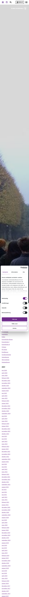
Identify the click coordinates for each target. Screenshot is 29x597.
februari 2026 (5, 378)
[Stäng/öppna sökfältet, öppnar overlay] (10, 2)
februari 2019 (5, 555)
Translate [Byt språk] (20, 2)
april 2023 (4, 441)
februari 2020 (5, 527)
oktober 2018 (5, 563)
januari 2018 (5, 583)
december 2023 (6, 428)
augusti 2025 (5, 390)
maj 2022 (4, 467)
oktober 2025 (5, 385)
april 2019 (4, 550)
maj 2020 (4, 520)
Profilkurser (5, 352)
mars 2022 (5, 472)
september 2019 (6, 540)
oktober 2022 (5, 456)
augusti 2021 (5, 487)
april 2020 (4, 522)
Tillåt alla (14, 319)
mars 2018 (5, 578)
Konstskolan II (6, 344)
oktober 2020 (5, 512)
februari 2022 (5, 474)
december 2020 (6, 507)
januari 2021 (5, 505)
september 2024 (6, 413)
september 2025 (6, 388)
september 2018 (6, 565)
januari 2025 (5, 403)
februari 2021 (5, 502)
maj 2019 (4, 548)
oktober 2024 (5, 411)
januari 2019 (5, 558)
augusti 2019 (5, 543)
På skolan (4, 349)
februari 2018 (5, 581)
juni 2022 (4, 464)
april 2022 (4, 469)
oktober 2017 (5, 591)
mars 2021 (5, 499)
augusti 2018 (5, 568)
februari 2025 (5, 401)
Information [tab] (14, 272)
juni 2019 (4, 545)
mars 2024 (5, 421)
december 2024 (6, 406)
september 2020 (6, 515)
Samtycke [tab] (5, 272)
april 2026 (4, 373)
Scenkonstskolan (6, 354)
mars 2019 (5, 553)
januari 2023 (5, 449)
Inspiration (5, 334)
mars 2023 (5, 444)
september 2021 (6, 484)
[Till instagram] (7, 2)
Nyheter (4, 347)
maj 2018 (4, 573)
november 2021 (6, 479)
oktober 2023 (5, 434)
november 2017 (6, 588)
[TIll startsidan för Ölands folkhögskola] (19, 8)
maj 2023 (4, 439)
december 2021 (6, 477)
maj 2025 (4, 393)
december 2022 (6, 451)
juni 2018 (4, 570)
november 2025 (6, 383)
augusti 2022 (5, 461)
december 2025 (6, 380)
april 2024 (4, 418)
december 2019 (6, 532)
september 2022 (6, 459)
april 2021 (4, 497)
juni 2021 (4, 492)
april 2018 (4, 576)
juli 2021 (4, 489)
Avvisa (14, 328)
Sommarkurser (6, 362)
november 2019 (6, 535)
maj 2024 (4, 416)
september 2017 (6, 593)
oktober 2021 (5, 482)
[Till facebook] (3, 2)
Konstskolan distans (7, 339)
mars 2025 (5, 398)
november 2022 (6, 454)
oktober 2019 (5, 537)
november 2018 (6, 560)
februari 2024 (5, 423)
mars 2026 (5, 375)
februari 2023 (5, 446)
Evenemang (5, 332)
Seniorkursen (5, 357)
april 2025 (4, 395)
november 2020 (6, 510)
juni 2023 (4, 436)
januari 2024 (5, 426)
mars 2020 (5, 525)
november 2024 (6, 408)
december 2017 (6, 586)
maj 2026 (4, 370)
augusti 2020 (5, 517)
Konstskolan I (5, 342)
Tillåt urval (14, 323)
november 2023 (6, 431)
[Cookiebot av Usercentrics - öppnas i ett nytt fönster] (20, 268)
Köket (3, 337)
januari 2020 (5, 530)
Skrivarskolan (5, 359)
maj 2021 (4, 494)
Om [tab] (24, 272)
